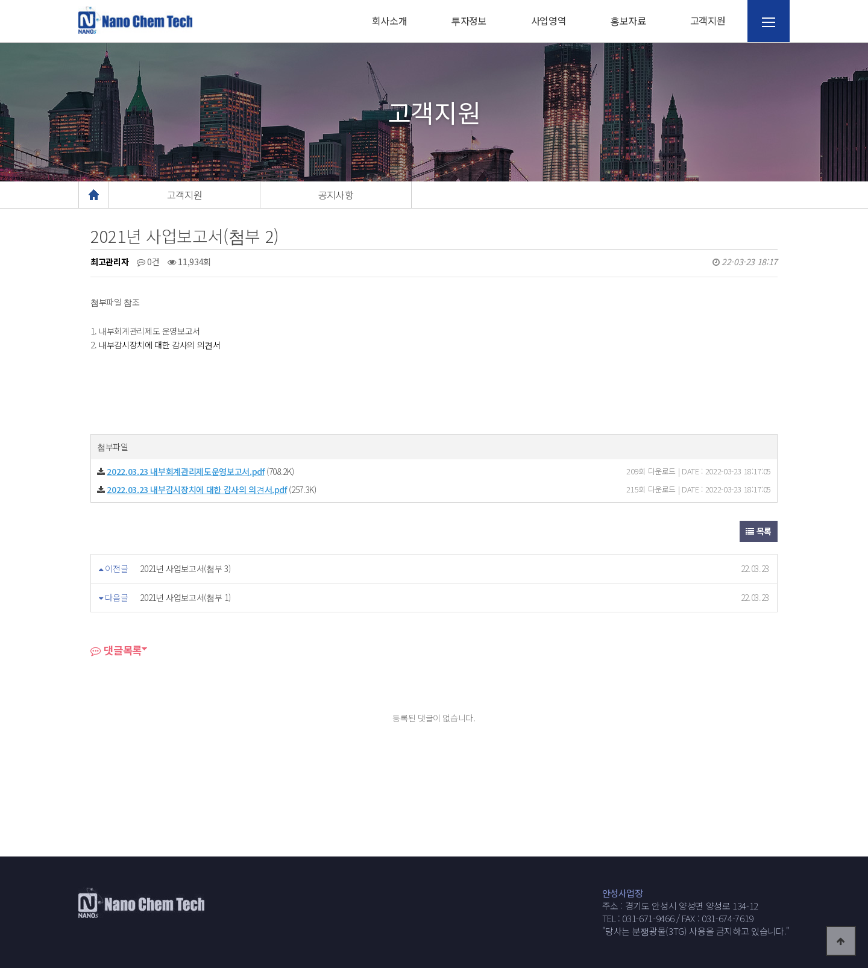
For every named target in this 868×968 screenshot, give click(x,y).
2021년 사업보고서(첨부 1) (185, 597)
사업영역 (549, 20)
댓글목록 (116, 650)
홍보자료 (628, 20)
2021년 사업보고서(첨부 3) (185, 568)
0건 (148, 262)
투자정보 (469, 20)
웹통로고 (135, 20)
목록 (759, 531)
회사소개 (389, 20)
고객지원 (708, 20)
